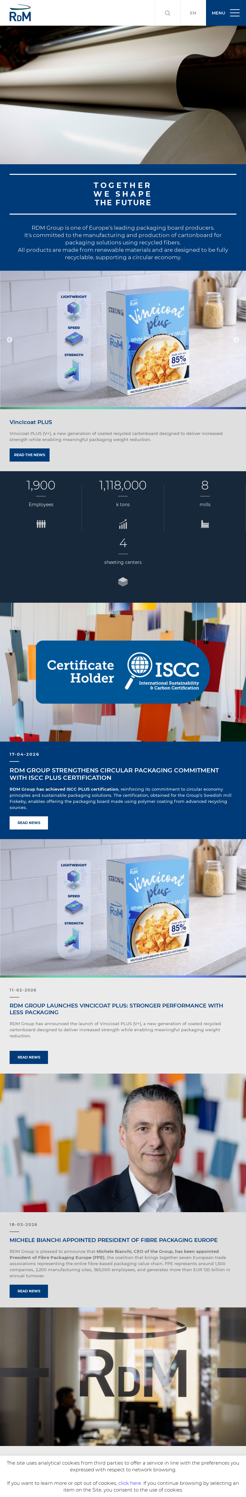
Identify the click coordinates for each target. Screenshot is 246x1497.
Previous (9, 340)
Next (236, 340)
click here (129, 1483)
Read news (29, 823)
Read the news (29, 455)
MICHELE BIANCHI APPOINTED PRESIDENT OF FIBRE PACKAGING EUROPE (114, 1240)
